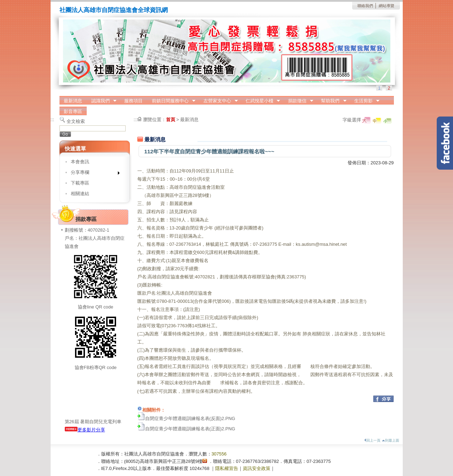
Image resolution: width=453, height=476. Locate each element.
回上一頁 (372, 440)
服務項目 (133, 100)
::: (53, 119)
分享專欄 (92, 174)
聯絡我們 (365, 6)
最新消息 (73, 100)
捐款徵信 (298, 101)
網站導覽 (386, 6)
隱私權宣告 (226, 468)
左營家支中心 (218, 101)
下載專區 (80, 183)
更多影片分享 (85, 429)
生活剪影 (364, 101)
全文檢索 (76, 121)
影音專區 (73, 111)
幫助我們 (331, 101)
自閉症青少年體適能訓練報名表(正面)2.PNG (190, 428)
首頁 (170, 119)
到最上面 (390, 440)
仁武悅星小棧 (260, 101)
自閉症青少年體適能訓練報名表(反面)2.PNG (190, 418)
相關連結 (80, 193)
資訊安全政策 (256, 468)
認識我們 (101, 101)
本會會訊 (80, 161)
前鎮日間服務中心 (171, 101)
